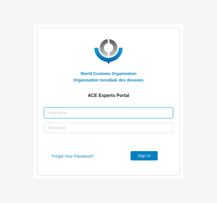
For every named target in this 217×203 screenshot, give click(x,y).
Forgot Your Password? (73, 156)
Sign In (144, 155)
